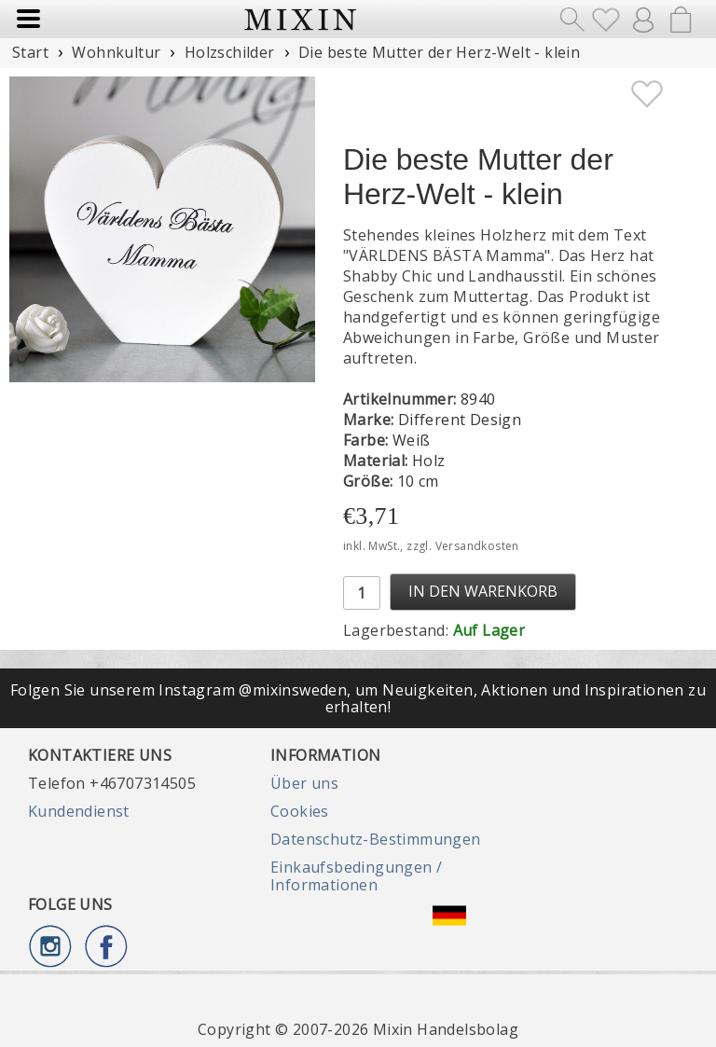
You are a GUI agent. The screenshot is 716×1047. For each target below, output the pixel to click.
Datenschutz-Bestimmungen (375, 839)
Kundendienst (79, 811)
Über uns (304, 783)
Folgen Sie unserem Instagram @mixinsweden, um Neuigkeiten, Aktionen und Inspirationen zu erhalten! (358, 698)
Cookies (299, 811)
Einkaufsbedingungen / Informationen (356, 875)
